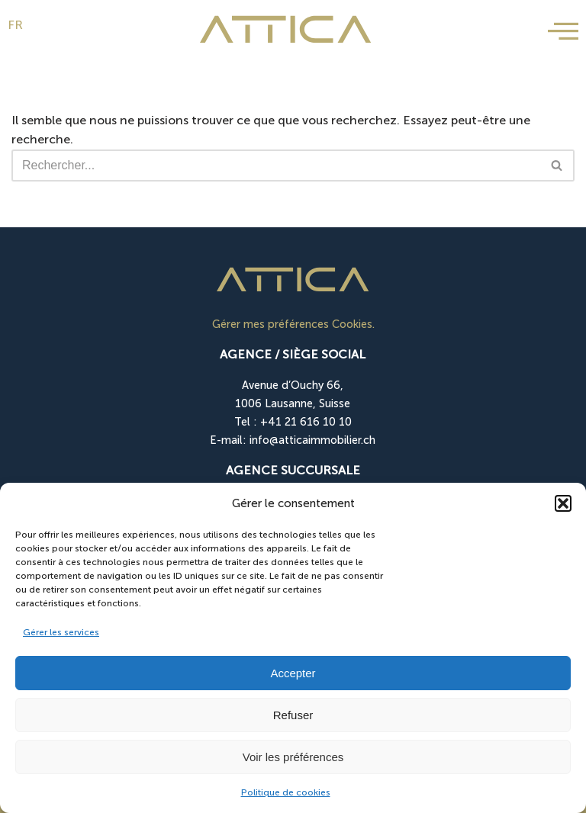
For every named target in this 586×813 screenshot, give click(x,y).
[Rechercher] (275, 165)
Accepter (292, 673)
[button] (563, 503)
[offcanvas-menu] (563, 31)
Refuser (293, 715)
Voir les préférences (293, 756)
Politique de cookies (285, 792)
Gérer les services (61, 632)
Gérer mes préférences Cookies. (293, 324)
